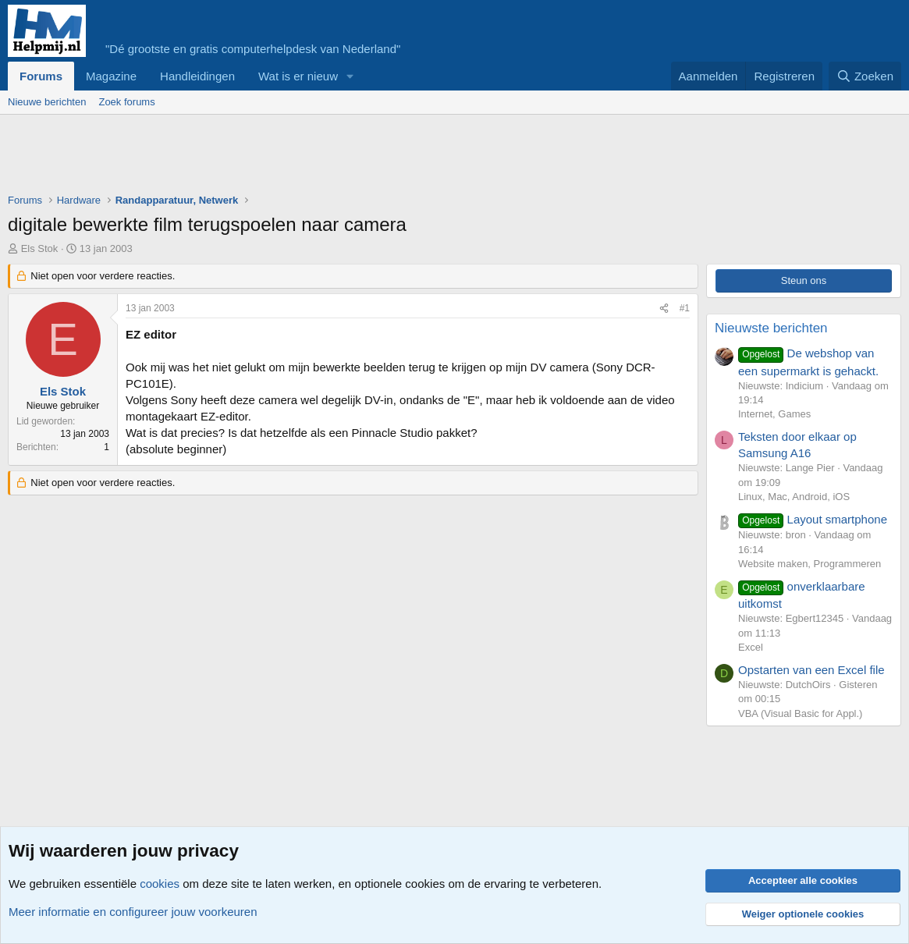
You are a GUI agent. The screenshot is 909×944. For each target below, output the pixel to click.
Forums (41, 76)
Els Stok (40, 248)
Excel (750, 647)
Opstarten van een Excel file (811, 669)
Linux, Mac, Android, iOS (794, 496)
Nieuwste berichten (771, 328)
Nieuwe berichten (47, 102)
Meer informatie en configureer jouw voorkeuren (133, 911)
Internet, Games (774, 414)
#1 (685, 308)
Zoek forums (126, 102)
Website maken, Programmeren (809, 564)
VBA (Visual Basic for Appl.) (800, 713)
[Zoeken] (865, 76)
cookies (159, 883)
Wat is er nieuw (298, 76)
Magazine (111, 76)
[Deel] (664, 309)
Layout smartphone (812, 519)
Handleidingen (197, 76)
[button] (350, 76)
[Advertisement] (292, 157)
